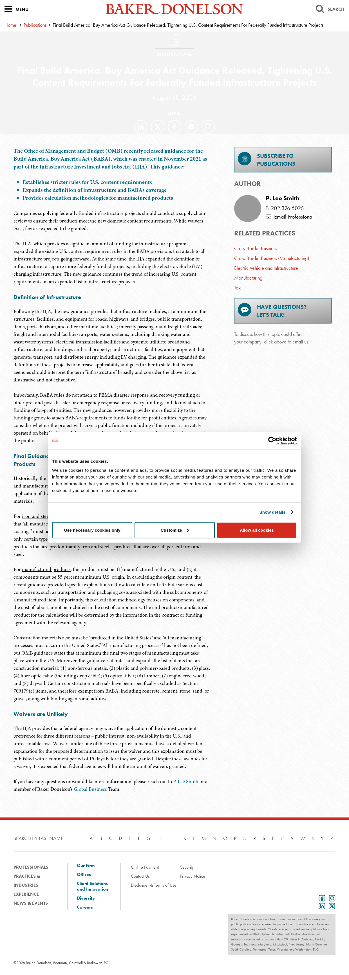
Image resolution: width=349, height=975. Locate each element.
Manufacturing (248, 278)
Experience (26, 894)
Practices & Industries (27, 880)
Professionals (31, 867)
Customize (175, 529)
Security (187, 867)
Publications (35, 25)
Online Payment (145, 867)
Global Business (90, 789)
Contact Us (140, 876)
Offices (84, 874)
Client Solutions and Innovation (92, 886)
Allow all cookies (257, 529)
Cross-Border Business (255, 248)
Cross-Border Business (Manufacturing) (271, 258)
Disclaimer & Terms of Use (153, 885)
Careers (85, 907)
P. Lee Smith (185, 781)
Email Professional (290, 216)
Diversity (86, 898)
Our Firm (86, 865)
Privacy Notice (192, 876)
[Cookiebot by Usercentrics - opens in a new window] (272, 441)
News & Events (31, 903)
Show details (272, 512)
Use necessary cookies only (92, 529)
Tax (237, 287)
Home (10, 25)
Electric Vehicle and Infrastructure (266, 268)
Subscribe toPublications (266, 159)
